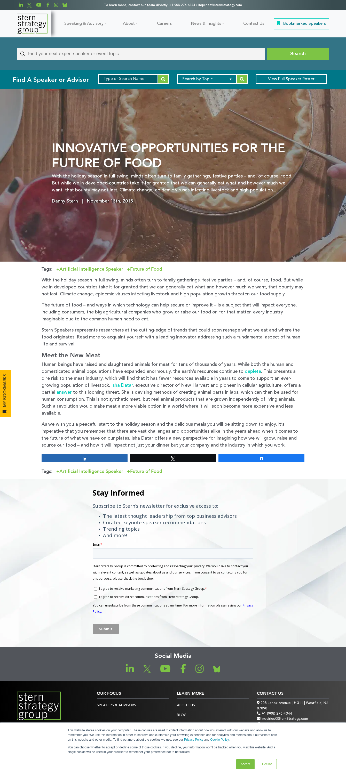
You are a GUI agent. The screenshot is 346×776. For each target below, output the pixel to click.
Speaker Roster (291, 79)
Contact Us (253, 24)
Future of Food (146, 269)
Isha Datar (122, 385)
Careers (164, 24)
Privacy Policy (193, 739)
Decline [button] (267, 764)
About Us (186, 705)
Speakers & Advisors (116, 705)
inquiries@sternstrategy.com (220, 5)
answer (64, 392)
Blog (181, 715)
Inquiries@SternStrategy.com (282, 719)
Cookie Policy (219, 739)
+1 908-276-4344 (182, 5)
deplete (253, 371)
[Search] (298, 54)
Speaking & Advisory (84, 24)
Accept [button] (245, 764)
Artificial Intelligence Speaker (91, 269)
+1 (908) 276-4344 (274, 713)
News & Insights (206, 24)
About (129, 24)
